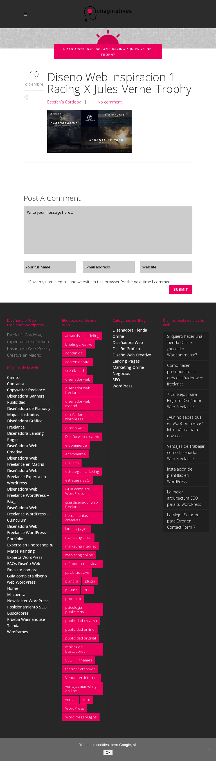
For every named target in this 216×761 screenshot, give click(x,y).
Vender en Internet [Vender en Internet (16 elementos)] (81, 679)
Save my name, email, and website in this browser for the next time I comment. (101, 281)
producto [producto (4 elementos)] (73, 600)
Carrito (13, 379)
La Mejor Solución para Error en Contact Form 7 (183, 523)
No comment (110, 102)
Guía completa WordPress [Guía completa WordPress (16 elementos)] (77, 493)
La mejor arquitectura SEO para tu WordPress (184, 500)
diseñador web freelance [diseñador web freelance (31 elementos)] (77, 392)
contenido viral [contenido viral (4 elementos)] (77, 364)
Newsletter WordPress (28, 603)
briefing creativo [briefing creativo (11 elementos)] (78, 346)
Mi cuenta (16, 596)
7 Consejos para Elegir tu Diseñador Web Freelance (184, 403)
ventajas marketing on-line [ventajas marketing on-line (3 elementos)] (80, 691)
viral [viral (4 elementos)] (86, 701)
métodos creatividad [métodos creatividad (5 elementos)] (82, 565)
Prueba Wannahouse (26, 621)
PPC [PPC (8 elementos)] (87, 592)
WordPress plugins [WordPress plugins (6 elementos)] (80, 719)
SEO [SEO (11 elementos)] (69, 662)
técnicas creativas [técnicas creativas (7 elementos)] (80, 671)
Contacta (15, 386)
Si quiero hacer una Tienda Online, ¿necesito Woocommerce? (184, 348)
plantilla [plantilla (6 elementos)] (71, 583)
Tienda (13, 627)
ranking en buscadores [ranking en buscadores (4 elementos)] (75, 651)
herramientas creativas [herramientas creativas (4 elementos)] (76, 520)
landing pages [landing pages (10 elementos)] (76, 530)
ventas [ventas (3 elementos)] (70, 701)
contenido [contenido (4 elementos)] (74, 355)
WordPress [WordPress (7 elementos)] (74, 710)
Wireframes (17, 634)
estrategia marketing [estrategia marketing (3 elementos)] (82, 473)
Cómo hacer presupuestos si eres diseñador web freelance (185, 377)
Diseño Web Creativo (131, 357)
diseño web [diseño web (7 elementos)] (75, 430)
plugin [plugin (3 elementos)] (90, 583)
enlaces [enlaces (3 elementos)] (71, 464)
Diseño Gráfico (126, 351)
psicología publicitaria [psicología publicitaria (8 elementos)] (74, 612)
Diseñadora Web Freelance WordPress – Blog (28, 497)
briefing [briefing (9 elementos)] (92, 337)
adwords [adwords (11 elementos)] (72, 337)
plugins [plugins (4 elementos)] (71, 592)
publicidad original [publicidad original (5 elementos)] (80, 640)
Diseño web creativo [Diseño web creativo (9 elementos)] (82, 438)
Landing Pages (126, 363)
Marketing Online (128, 369)
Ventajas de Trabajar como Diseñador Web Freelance (185, 455)
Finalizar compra (22, 572)
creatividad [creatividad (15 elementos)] (74, 372)
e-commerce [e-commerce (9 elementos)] (76, 447)
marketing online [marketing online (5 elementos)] (79, 557)
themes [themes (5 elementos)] (85, 662)
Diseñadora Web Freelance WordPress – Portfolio (28, 535)
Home (12, 590)
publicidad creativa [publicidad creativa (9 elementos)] (81, 622)
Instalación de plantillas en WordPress (179, 477)
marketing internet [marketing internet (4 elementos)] (80, 548)
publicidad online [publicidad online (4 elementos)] (79, 631)
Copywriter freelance (26, 392)
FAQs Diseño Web (23, 565)
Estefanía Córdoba (64, 102)
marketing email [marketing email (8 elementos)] (78, 539)
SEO (116, 382)
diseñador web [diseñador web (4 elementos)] (77, 381)
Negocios (121, 375)
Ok (107, 752)
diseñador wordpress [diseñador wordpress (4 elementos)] (74, 419)
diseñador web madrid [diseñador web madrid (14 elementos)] (77, 406)
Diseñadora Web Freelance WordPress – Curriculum (28, 516)
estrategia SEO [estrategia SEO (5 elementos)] (77, 482)
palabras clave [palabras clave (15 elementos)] (77, 574)
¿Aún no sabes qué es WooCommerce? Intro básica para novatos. (185, 429)
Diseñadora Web (127, 344)
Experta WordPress (24, 559)
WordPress (122, 388)
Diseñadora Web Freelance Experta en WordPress (26, 479)
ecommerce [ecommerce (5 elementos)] (75, 456)
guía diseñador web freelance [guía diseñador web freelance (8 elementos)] (81, 506)
